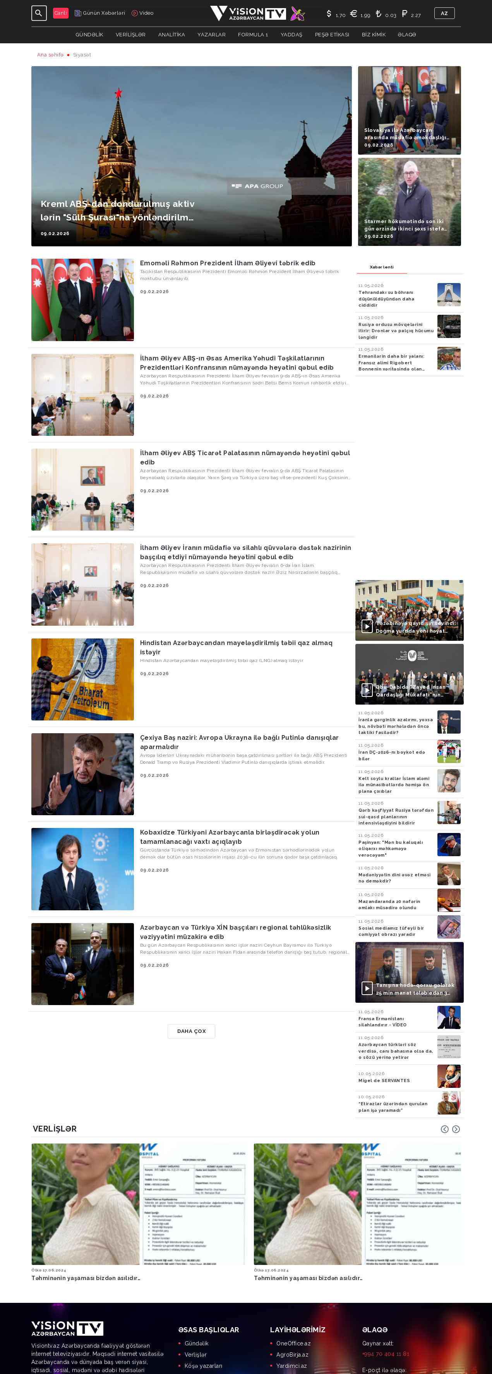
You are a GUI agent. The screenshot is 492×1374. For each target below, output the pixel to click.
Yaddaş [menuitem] (194, 1321)
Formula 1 (253, 35)
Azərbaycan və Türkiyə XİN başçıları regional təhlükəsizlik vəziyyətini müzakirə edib (235, 932)
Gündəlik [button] (89, 35)
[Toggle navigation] (39, 13)
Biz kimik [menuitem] (197, 1333)
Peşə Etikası (332, 35)
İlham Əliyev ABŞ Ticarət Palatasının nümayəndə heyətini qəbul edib (245, 457)
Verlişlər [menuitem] (196, 1299)
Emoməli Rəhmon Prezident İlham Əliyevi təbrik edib (228, 263)
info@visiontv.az (383, 1325)
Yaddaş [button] (292, 35)
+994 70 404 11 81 (386, 1298)
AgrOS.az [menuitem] (288, 1321)
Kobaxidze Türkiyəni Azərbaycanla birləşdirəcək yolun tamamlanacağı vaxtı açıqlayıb (230, 837)
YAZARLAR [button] (211, 35)
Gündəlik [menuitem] (197, 1288)
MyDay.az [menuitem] (289, 1333)
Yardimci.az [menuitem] (291, 1310)
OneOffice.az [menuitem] (293, 1288)
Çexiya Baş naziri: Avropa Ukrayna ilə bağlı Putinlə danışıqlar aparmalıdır (239, 742)
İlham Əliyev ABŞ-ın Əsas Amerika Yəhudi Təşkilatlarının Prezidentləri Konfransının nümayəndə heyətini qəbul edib (237, 363)
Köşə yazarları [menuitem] (204, 1310)
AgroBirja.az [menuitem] (292, 1299)
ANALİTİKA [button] (171, 35)
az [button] (444, 13)
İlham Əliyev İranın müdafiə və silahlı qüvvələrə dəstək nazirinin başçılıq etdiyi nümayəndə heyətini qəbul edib (245, 552)
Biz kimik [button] (374, 35)
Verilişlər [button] (131, 35)
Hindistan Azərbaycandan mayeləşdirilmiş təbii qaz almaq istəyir (236, 647)
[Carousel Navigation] (450, 1129)
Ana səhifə (50, 55)
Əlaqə (407, 35)
